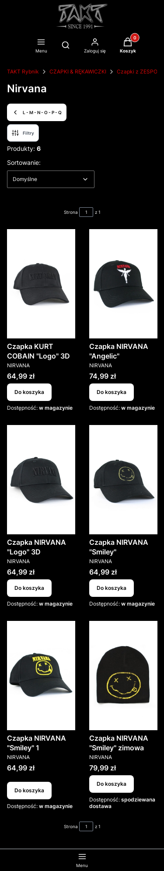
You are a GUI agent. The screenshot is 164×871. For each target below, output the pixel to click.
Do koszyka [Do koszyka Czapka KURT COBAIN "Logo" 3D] (29, 392)
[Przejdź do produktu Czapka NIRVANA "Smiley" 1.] (41, 675)
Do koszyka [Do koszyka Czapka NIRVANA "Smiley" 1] (29, 790)
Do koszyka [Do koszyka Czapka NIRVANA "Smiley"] (111, 588)
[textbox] (50, 179)
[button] (128, 46)
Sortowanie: (24, 162)
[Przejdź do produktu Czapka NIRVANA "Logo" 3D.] (41, 479)
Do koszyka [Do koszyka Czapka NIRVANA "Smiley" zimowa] (111, 783)
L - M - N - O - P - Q (37, 112)
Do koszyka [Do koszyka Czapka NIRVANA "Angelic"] (111, 392)
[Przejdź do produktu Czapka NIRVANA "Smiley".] (123, 479)
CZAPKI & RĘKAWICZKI (77, 71)
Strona (71, 212)
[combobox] (50, 179)
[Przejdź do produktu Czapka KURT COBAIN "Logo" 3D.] (41, 283)
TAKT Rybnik (23, 71)
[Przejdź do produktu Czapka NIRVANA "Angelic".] (123, 283)
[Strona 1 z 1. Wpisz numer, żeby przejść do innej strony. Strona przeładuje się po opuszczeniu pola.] (86, 212)
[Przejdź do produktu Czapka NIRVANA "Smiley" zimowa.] (123, 675)
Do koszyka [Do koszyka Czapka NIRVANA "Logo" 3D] (29, 588)
